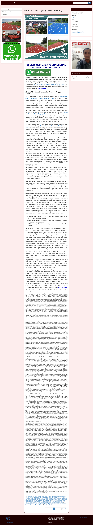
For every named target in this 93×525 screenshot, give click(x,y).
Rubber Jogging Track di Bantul (43, 503)
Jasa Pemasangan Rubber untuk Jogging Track (48, 84)
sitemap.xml (84, 517)
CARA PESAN (37, 2)
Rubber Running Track (6, 9)
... (60, 508)
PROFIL (30, 2)
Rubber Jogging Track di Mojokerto (37, 499)
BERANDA (24, 2)
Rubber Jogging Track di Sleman (38, 504)
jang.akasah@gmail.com (77, 17)
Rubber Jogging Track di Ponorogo (33, 496)
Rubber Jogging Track (6, 11)
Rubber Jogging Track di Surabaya (31, 500)
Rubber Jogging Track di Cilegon (34, 502)
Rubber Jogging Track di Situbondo (40, 497)
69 (62, 508)
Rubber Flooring (76, 77)
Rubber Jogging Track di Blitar (56, 498)
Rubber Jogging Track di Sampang (57, 496)
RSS (81, 517)
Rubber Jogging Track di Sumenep (51, 497)
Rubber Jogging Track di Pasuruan (48, 499)
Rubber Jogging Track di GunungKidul (54, 503)
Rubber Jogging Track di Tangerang (57, 502)
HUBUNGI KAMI (49, 2)
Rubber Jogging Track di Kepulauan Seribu (44, 500)
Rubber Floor (4, 14)
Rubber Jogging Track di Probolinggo (45, 496)
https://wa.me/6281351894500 (78, 32)
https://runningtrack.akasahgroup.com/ (79, 31)
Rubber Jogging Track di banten (57, 500)
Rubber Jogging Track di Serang (51, 501)
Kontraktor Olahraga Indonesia (11, 3)
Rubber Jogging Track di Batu (46, 498)
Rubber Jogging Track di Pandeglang (40, 501)
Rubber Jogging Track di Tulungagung (34, 498)
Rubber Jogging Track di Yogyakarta (50, 504)
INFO (43, 2)
